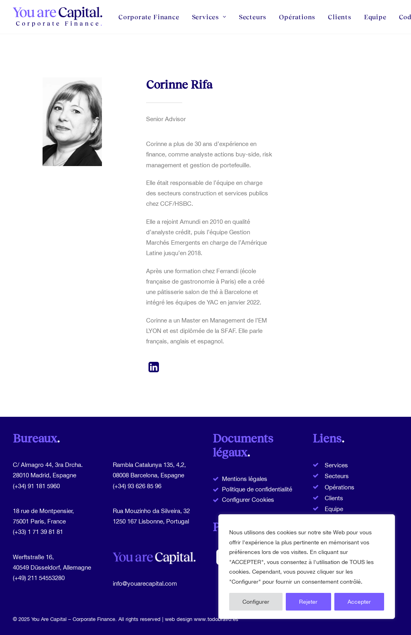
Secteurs (253, 16)
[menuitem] (151, 17)
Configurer (255, 601)
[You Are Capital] (58, 17)
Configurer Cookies (248, 499)
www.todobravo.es (216, 619)
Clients (340, 16)
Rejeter (308, 601)
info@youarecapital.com (145, 583)
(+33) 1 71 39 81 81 (38, 531)
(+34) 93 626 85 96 (137, 486)
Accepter (359, 601)
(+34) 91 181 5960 (36, 486)
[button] (154, 370)
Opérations (297, 16)
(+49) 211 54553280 (39, 577)
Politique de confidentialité (257, 489)
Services (209, 16)
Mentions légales (244, 478)
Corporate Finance (148, 16)
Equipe (375, 16)
